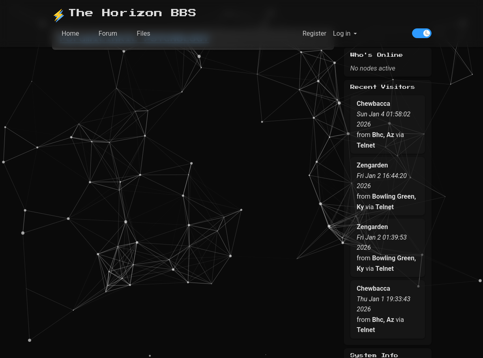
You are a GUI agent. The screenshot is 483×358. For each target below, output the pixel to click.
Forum (108, 33)
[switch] (421, 33)
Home (70, 33)
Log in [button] (341, 33)
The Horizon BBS (124, 14)
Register (314, 33)
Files (143, 33)
